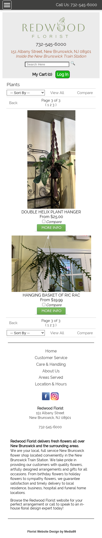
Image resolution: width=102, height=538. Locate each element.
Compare (85, 93)
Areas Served (51, 377)
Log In (62, 74)
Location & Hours (51, 384)
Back (13, 103)
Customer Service (51, 357)
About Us (51, 371)
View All (57, 93)
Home (51, 351)
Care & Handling (51, 364)
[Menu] (7, 5)
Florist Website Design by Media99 (51, 531)
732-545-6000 (83, 4)
